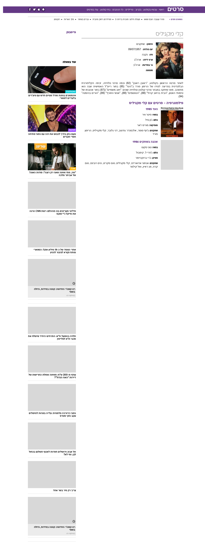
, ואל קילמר (133, 166)
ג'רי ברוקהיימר (140, 157)
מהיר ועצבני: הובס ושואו (151, 19)
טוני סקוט (143, 147)
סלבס (128, 3)
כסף (119, 3)
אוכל (110, 3)
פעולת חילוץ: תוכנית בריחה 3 (124, 19)
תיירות (89, 3)
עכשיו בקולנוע (147, 10)
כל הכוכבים (114, 10)
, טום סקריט (106, 163)
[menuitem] (157, 3)
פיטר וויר (143, 114)
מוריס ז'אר (140, 125)
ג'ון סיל (146, 120)
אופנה (66, 3)
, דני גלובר (110, 130)
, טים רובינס (93, 163)
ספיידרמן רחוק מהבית (99, 19)
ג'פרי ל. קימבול (141, 152)
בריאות (100, 3)
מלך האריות (66, 19)
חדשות (159, 3)
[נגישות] (4, 3)
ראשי (158, 10)
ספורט (148, 3)
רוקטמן (54, 19)
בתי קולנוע (102, 10)
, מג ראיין (145, 166)
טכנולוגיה (77, 3)
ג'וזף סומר (140, 130)
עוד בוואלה (66, 62)
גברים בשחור (80, 19)
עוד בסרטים (89, 10)
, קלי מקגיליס (97, 130)
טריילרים (126, 10)
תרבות (138, 3)
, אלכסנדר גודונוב (125, 130)
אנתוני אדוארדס (137, 163)
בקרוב (135, 10)
